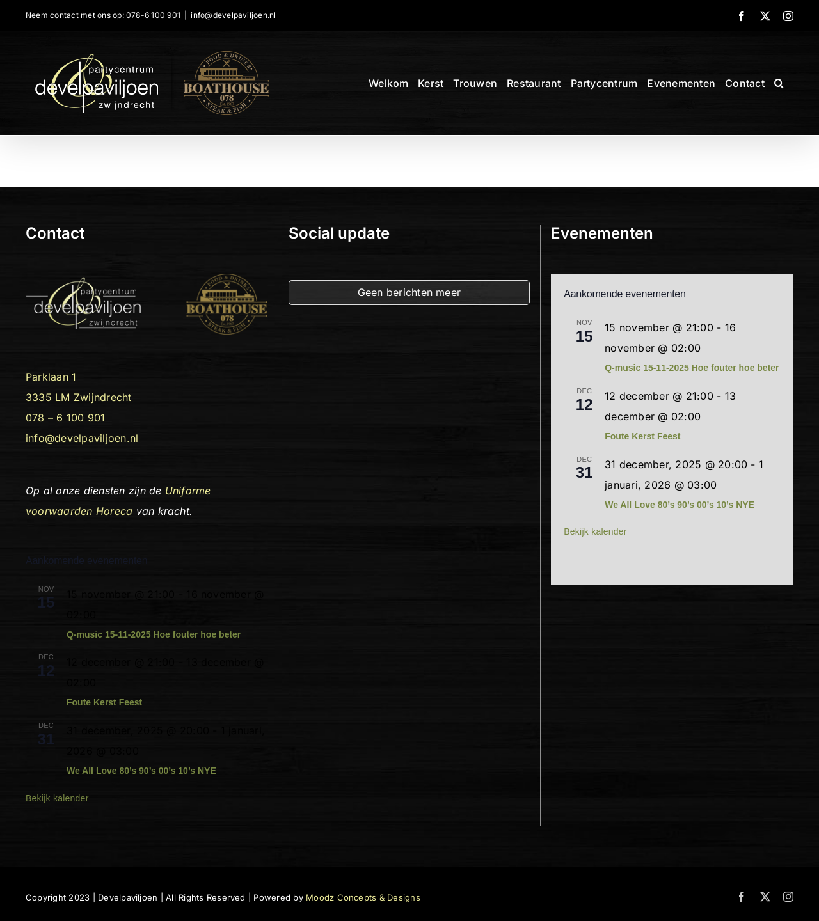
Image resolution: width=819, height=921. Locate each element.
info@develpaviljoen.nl (233, 15)
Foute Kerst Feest (104, 702)
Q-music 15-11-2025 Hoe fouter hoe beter (154, 634)
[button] (779, 83)
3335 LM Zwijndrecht (79, 397)
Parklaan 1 (51, 376)
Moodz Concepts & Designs (363, 897)
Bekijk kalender (57, 798)
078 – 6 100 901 (66, 417)
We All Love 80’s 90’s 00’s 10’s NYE (141, 771)
